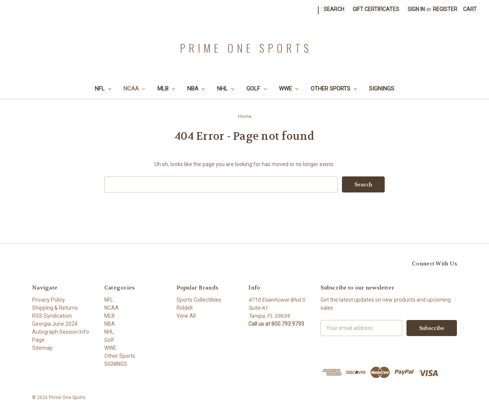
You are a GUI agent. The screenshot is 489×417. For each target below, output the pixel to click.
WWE (288, 88)
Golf (256, 88)
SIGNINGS (381, 88)
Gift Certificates (376, 9)
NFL (103, 88)
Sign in (416, 9)
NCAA (134, 88)
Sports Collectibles (198, 300)
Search (334, 9)
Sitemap (42, 348)
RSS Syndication (52, 316)
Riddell (184, 308)
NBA (196, 88)
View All (186, 316)
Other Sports (334, 88)
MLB (166, 88)
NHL (225, 88)
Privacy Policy (48, 300)
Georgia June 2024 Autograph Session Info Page (60, 332)
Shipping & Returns (55, 308)
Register (445, 9)
